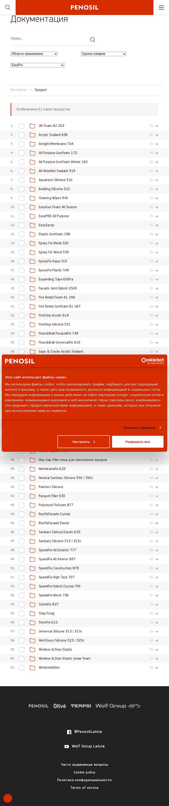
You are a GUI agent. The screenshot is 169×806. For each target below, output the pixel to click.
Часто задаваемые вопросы (84, 765)
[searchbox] (54, 39)
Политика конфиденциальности (84, 780)
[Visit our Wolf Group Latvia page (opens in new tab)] (84, 746)
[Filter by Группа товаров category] (103, 54)
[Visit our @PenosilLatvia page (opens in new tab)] (84, 732)
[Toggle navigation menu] (161, 7)
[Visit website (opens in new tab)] (39, 705)
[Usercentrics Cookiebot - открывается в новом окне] (144, 361)
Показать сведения (140, 427)
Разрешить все (137, 441)
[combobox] (40, 54)
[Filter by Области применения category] (34, 54)
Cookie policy (85, 772)
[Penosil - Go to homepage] (84, 7)
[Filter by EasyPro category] (37, 65)
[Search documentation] (92, 39)
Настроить (83, 441)
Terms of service (84, 788)
